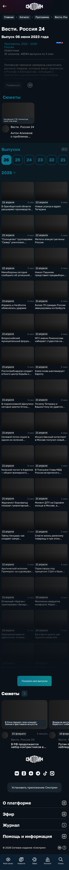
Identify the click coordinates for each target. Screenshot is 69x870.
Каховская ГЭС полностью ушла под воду (16, 120)
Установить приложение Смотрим (34, 787)
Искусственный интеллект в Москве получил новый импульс (50, 439)
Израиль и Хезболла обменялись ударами (13, 306)
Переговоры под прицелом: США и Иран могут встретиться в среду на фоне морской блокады (50, 573)
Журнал (34, 825)
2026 (14, 172)
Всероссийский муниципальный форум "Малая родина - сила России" (15, 342)
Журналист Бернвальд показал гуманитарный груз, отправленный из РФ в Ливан (17, 507)
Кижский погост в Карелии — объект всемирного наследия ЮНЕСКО (17, 472)
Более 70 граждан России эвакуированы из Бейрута (50, 306)
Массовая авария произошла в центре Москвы (47, 670)
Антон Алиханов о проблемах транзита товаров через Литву (22, 134)
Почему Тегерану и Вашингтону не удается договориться (49, 406)
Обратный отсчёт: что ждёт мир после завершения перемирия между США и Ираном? (17, 671)
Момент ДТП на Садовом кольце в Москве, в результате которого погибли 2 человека (49, 507)
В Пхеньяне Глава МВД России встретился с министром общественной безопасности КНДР (50, 474)
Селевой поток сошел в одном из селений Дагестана (15, 439)
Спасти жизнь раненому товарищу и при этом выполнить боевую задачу (50, 538)
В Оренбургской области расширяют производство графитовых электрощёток (17, 209)
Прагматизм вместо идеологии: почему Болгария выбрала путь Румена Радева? (15, 639)
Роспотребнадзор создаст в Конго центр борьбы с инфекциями (17, 373)
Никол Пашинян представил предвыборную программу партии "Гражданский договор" (51, 276)
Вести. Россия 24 (22, 126)
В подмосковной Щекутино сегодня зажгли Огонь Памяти (17, 406)
